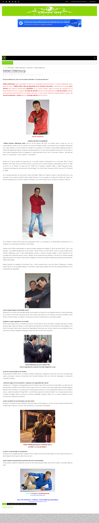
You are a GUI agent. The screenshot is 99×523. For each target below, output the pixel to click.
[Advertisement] (49, 40)
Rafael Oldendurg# (21, 513)
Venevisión (30, 68)
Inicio (67, 1)
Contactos (92, 1)
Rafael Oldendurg (20, 68)
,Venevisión (40, 75)
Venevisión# (32, 513)
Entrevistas (11, 68)
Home (4, 68)
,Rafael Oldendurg (31, 75)
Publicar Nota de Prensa (78, 1)
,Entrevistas (23, 75)
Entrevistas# (11, 513)
